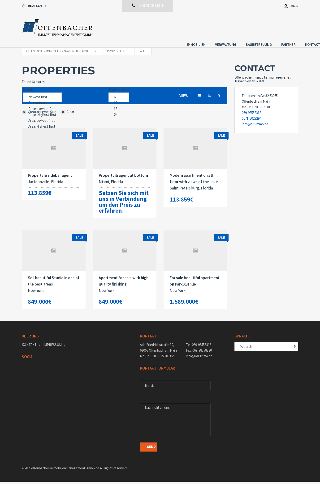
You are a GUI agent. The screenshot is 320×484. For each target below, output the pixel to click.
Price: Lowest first (42, 104)
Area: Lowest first (42, 116)
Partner (266, 26)
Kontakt (290, 26)
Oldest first (42, 98)
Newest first (42, 93)
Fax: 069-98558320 (199, 352)
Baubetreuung (237, 26)
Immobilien (174, 26)
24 (118, 110)
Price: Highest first (42, 110)
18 (118, 104)
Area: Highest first (42, 122)
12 (118, 98)
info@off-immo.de (255, 119)
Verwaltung (204, 26)
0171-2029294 (251, 114)
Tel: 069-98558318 (198, 347)
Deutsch (32, 6)
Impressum (52, 347)
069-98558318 (251, 108)
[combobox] (266, 348)
